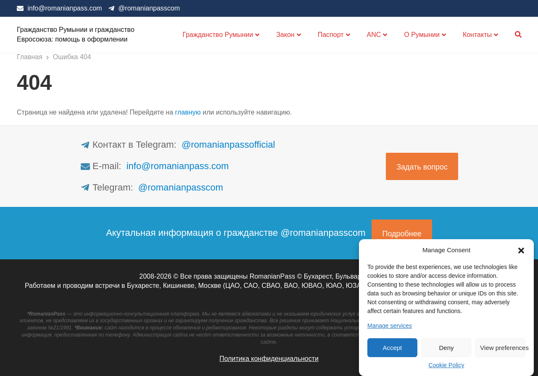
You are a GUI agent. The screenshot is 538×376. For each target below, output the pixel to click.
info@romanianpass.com (64, 8)
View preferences (502, 347)
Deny (446, 347)
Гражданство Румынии (217, 34)
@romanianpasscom (149, 8)
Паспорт (331, 34)
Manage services (389, 325)
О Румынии (422, 34)
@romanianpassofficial (228, 144)
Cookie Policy (446, 365)
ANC (374, 34)
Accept (392, 347)
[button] (521, 249)
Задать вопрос (422, 167)
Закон (285, 34)
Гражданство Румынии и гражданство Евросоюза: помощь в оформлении (75, 34)
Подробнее (401, 234)
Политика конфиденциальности (269, 358)
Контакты (477, 34)
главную (188, 112)
